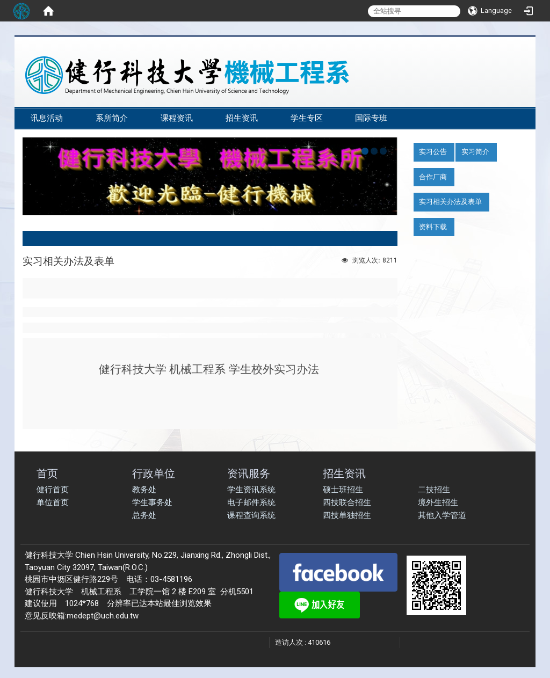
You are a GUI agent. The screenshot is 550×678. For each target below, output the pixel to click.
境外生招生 (438, 502)
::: (519, 103)
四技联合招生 (347, 502)
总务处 (144, 515)
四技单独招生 (347, 515)
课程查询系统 (251, 515)
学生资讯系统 (251, 489)
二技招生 (434, 489)
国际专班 (371, 118)
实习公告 (433, 152)
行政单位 (153, 473)
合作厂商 (433, 177)
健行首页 (53, 489)
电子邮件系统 (251, 502)
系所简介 (112, 118)
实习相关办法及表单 (450, 202)
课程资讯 (177, 118)
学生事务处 (152, 502)
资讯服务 (248, 473)
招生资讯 (242, 118)
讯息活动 (47, 118)
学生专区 (307, 118)
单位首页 (53, 502)
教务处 (144, 489)
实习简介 (475, 152)
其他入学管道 (442, 515)
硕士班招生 (343, 489)
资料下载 (433, 227)
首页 (47, 473)
